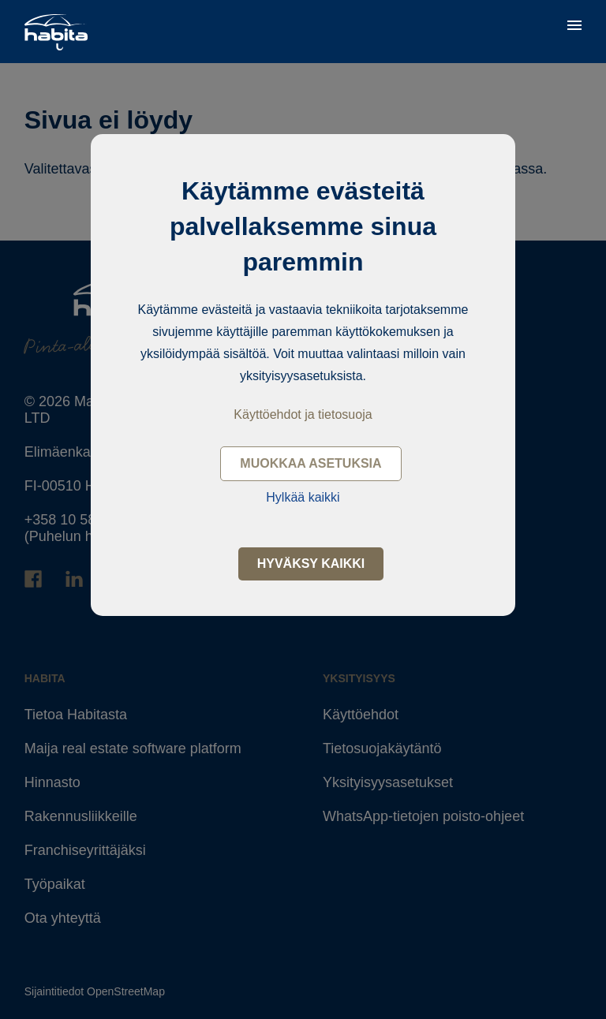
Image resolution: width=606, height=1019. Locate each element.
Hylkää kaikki (302, 497)
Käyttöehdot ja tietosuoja (303, 414)
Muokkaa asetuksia (310, 463)
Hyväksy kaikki (311, 563)
